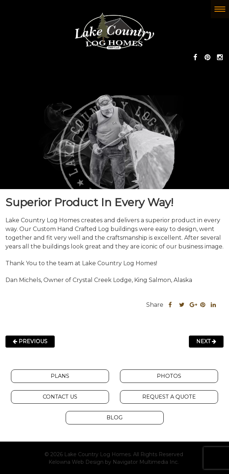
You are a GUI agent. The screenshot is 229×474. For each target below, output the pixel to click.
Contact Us (60, 396)
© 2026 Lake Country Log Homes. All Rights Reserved (113, 454)
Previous (30, 341)
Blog (114, 417)
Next (206, 341)
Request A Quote (169, 396)
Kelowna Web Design (76, 462)
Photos (169, 376)
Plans (60, 376)
